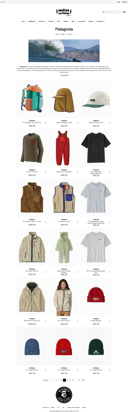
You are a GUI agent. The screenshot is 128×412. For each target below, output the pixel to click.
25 (79, 380)
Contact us (45, 407)
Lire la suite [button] (64, 75)
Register (124, 2)
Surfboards (31, 21)
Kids (73, 21)
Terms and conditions (73, 407)
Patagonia (32, 120)
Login (118, 2)
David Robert (64, 411)
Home (57, 34)
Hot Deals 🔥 (101, 21)
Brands (91, 21)
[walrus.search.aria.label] (112, 12)
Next (83, 380)
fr (4, 2)
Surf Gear (42, 21)
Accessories (81, 21)
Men (58, 21)
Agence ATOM (74, 411)
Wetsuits (51, 21)
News (23, 21)
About (52, 407)
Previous (45, 380)
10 (73, 380)
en (1, 2)
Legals (84, 407)
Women (65, 21)
